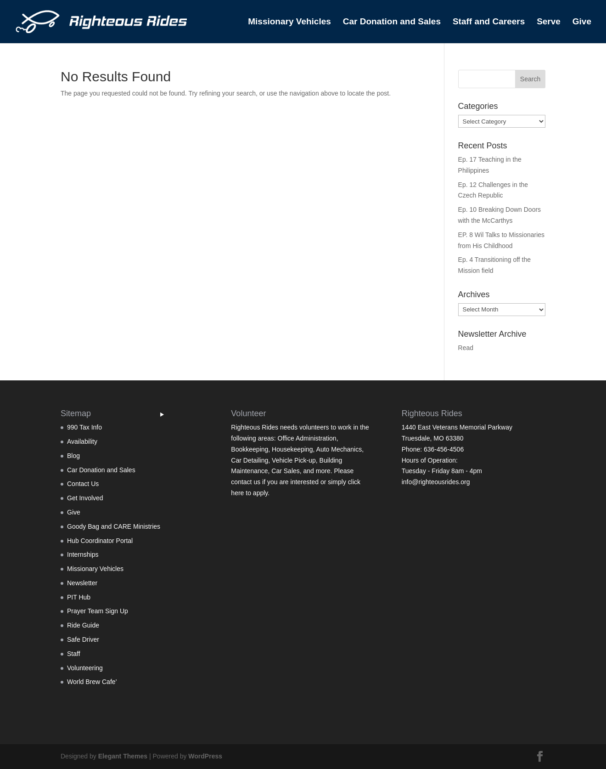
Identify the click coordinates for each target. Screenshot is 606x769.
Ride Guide (83, 625)
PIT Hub (78, 597)
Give (581, 22)
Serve (549, 22)
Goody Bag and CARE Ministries (113, 526)
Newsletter (82, 583)
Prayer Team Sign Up (97, 611)
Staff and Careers (489, 22)
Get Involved (85, 498)
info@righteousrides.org (436, 482)
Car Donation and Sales (392, 22)
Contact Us (83, 483)
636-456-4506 (444, 449)
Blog (73, 455)
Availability (82, 441)
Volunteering (85, 668)
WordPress (205, 756)
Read (465, 347)
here (237, 493)
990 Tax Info (84, 427)
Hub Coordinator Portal (100, 540)
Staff (73, 653)
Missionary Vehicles (289, 22)
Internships (82, 554)
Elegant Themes (122, 756)
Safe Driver (83, 639)
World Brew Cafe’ (92, 681)
